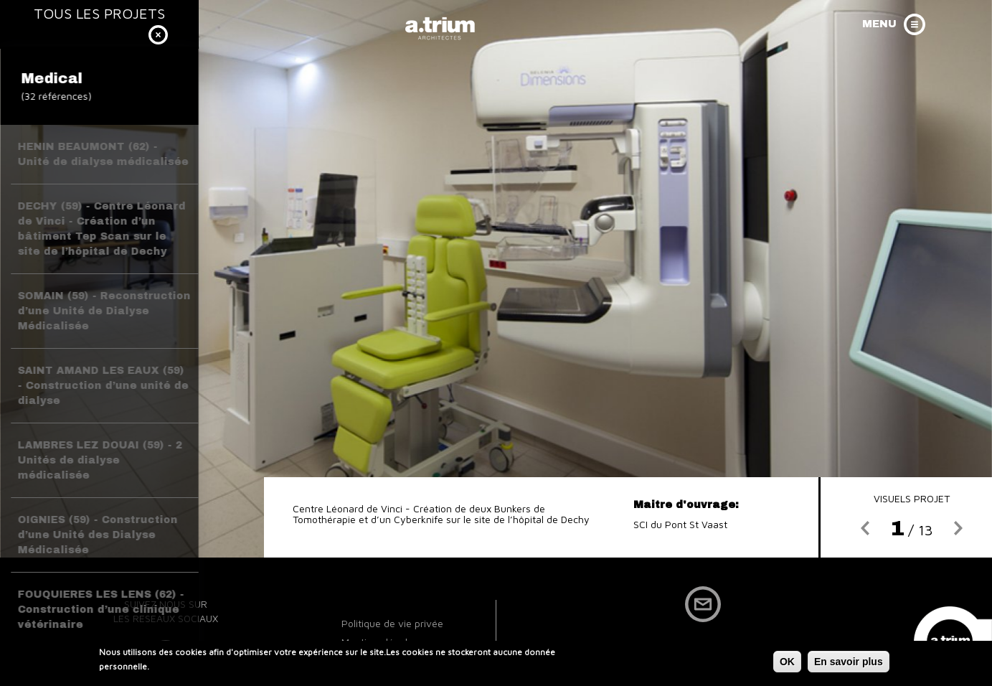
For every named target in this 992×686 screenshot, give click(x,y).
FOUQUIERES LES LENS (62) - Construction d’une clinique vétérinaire (101, 609)
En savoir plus (848, 663)
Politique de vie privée (392, 623)
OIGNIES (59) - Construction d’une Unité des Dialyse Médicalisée (98, 534)
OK (787, 663)
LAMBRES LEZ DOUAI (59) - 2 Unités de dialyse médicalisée (100, 460)
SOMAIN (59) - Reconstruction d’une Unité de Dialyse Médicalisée (104, 311)
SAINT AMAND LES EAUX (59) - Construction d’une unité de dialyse (103, 385)
